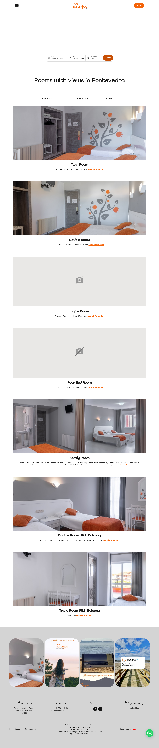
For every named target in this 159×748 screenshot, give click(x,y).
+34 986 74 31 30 (61, 708)
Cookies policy (31, 729)
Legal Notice (14, 729)
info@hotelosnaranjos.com (61, 710)
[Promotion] (95, 58)
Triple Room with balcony (79, 610)
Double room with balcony (79, 535)
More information (95, 169)
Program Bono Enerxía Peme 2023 (79, 724)
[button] (10, 663)
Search (108, 58)
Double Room (79, 240)
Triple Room (79, 311)
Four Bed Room (79, 382)
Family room (79, 458)
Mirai (134, 729)
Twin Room (79, 164)
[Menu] (17, 5)
